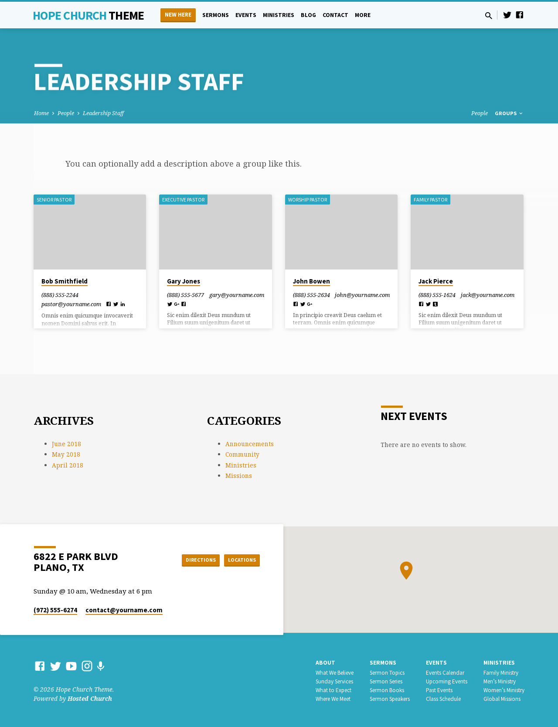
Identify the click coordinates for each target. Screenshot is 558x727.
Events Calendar (445, 672)
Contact (335, 15)
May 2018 (66, 454)
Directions (189, 559)
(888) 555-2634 (311, 295)
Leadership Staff (103, 113)
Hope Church (88, 15)
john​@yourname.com (362, 295)
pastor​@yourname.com (71, 304)
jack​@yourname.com (487, 295)
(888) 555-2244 (59, 295)
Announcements (249, 444)
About (325, 662)
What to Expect (333, 690)
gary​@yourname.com (236, 295)
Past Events (439, 690)
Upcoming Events (446, 681)
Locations (238, 559)
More (363, 15)
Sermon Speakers (390, 699)
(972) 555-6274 (55, 610)
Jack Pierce (435, 281)
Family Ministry (500, 672)
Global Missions (502, 699)
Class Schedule (443, 699)
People (66, 113)
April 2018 (67, 465)
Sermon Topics (387, 672)
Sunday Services (334, 681)
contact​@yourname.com (124, 610)
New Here (178, 14)
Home (41, 113)
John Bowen (311, 281)
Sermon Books (387, 690)
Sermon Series (386, 681)
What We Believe (335, 672)
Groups (509, 113)
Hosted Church (90, 698)
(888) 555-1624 (437, 295)
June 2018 (66, 444)
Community (242, 454)
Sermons (215, 15)
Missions (238, 475)
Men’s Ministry (499, 681)
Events (245, 15)
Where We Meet (333, 699)
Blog (308, 15)
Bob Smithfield (64, 281)
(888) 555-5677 (185, 295)
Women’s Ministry (503, 690)
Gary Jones (183, 281)
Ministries (278, 15)
